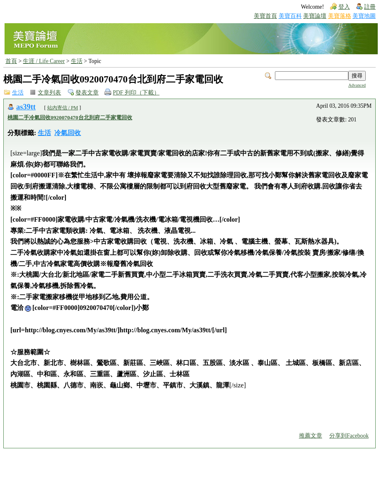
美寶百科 (290, 16)
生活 (77, 61)
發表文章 (87, 93)
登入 (344, 7)
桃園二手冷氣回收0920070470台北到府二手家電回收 (69, 117)
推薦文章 (310, 436)
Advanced (357, 85)
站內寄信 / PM (62, 108)
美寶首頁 (265, 16)
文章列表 (49, 93)
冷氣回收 (67, 132)
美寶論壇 (314, 16)
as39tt (26, 107)
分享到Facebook (349, 436)
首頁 (11, 61)
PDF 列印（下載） (136, 93)
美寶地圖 (364, 16)
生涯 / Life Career (44, 61)
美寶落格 (339, 16)
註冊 (370, 7)
